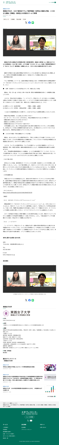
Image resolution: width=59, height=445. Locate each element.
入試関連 (12, 19)
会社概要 (23, 427)
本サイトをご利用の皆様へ (9, 436)
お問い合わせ (43, 427)
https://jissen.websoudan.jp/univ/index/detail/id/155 (17, 192)
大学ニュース (6, 19)
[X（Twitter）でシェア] (26, 22)
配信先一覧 (5, 438)
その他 (24, 19)
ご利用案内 (5, 427)
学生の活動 (18, 19)
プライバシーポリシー (26, 429)
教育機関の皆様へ (7, 431)
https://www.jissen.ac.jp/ (9, 320)
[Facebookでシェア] (29, 22)
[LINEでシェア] (33, 22)
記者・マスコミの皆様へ (8, 434)
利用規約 (5, 429)
